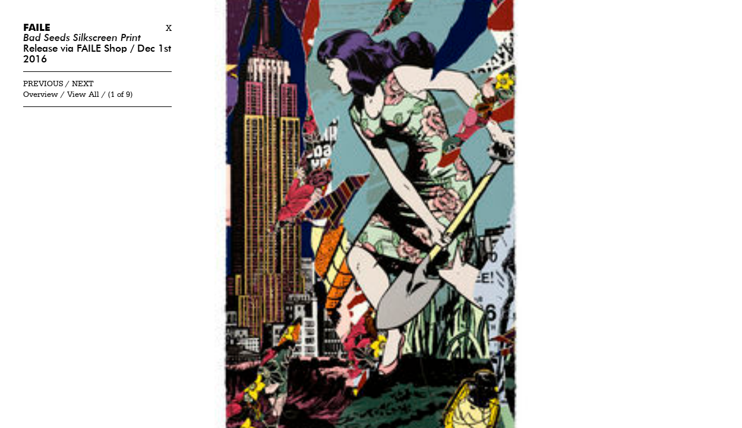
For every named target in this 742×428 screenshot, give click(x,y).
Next (83, 84)
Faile (36, 28)
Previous (43, 84)
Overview (40, 95)
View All (83, 95)
